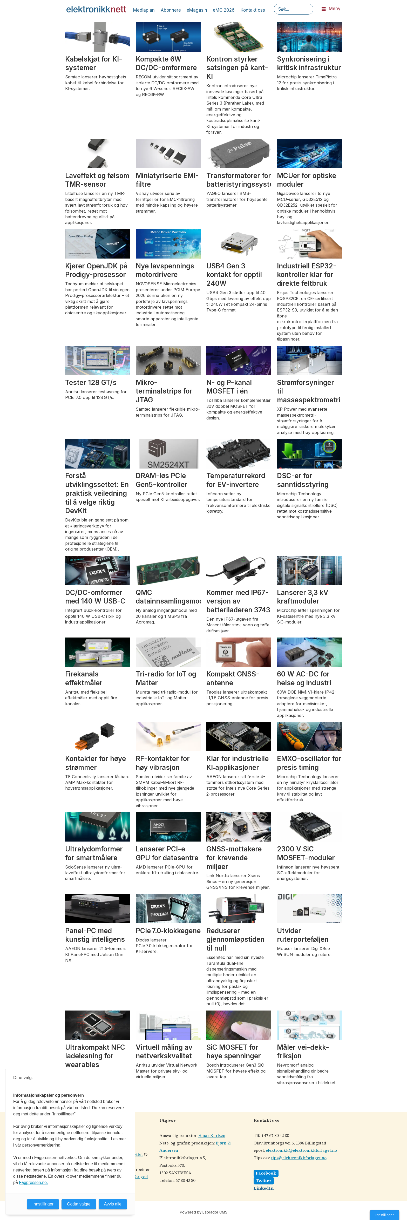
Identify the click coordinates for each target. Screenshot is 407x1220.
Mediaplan (144, 10)
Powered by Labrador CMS (203, 1212)
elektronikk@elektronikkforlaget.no (301, 1150)
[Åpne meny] (323, 9)
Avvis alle (112, 1204)
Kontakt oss (253, 10)
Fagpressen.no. (33, 1182)
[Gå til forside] (96, 9)
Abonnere (171, 10)
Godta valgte (79, 1204)
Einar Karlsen (211, 1136)
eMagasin (197, 10)
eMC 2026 (224, 10)
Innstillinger (384, 1215)
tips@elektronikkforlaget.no (299, 1158)
